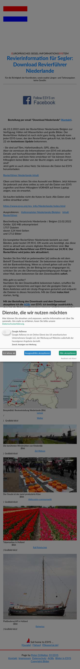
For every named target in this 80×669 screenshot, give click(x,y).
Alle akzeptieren (68, 353)
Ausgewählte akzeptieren (37, 353)
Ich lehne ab (9, 353)
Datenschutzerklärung (13, 323)
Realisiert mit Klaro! (68, 358)
